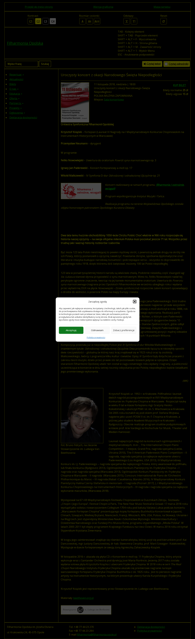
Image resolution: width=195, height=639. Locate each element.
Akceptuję (71, 330)
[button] (134, 301)
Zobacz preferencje (124, 330)
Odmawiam (97, 330)
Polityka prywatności (96, 337)
